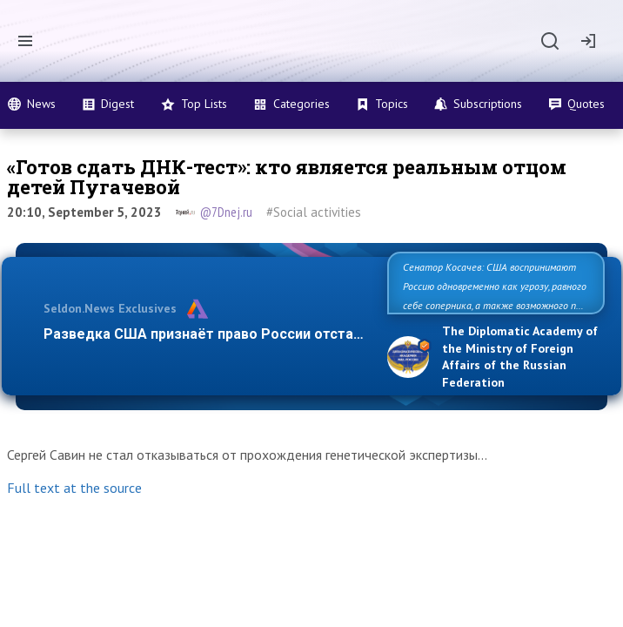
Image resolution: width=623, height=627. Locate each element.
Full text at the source (74, 487)
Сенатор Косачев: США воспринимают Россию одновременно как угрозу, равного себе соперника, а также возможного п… (494, 286)
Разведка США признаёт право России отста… (204, 334)
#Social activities (313, 212)
